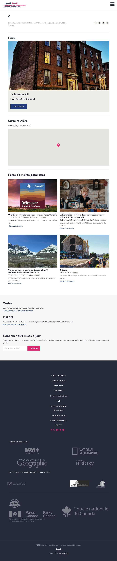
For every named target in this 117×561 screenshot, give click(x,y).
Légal (58, 549)
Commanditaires (58, 396)
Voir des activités (25, 311)
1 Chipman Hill (19, 94)
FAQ (58, 401)
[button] (58, 145)
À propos (58, 410)
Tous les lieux (58, 380)
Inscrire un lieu (58, 406)
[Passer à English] (58, 425)
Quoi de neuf (58, 415)
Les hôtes (58, 391)
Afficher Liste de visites (15, 226)
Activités (58, 385)
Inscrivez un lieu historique (14, 324)
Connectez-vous (58, 420)
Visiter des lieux (9, 311)
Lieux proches (58, 375)
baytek (65, 553)
